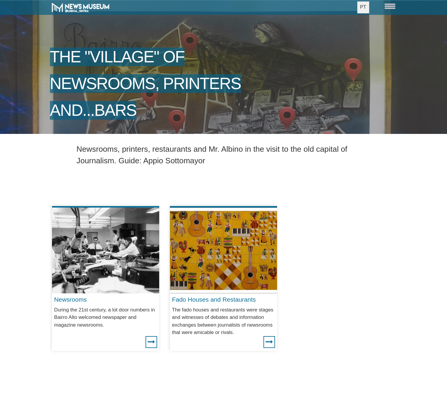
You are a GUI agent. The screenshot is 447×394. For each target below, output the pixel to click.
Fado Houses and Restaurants (214, 299)
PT (363, 7)
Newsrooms (70, 299)
